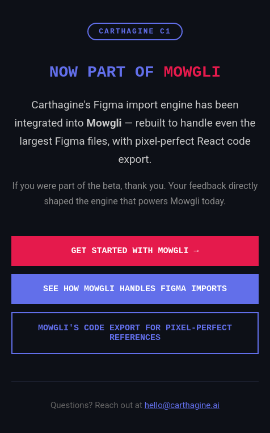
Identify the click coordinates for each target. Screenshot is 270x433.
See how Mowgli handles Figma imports (135, 289)
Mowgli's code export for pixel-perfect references (135, 333)
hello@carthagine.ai (182, 405)
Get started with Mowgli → (135, 251)
